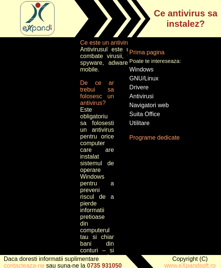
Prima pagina (146, 52)
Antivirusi (141, 96)
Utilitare (139, 123)
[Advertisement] (39, 151)
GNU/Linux (143, 78)
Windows (141, 69)
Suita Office (144, 114)
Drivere (139, 87)
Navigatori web (149, 105)
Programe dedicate (154, 137)
